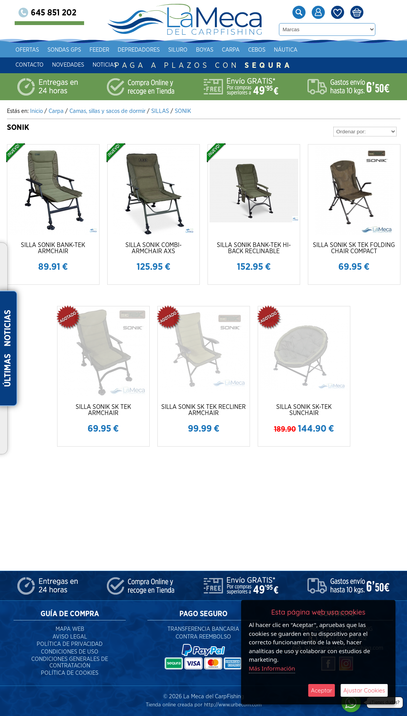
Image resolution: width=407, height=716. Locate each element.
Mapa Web (70, 629)
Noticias (116, 65)
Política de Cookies (69, 673)
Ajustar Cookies (364, 690)
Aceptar (321, 690)
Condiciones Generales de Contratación (69, 662)
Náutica (297, 50)
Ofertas (39, 50)
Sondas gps (76, 50)
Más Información (272, 668)
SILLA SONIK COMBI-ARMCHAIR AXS (153, 248)
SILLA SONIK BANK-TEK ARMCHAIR (53, 248)
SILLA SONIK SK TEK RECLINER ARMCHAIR (203, 410)
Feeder (111, 50)
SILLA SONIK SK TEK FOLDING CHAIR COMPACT (354, 248)
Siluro (189, 50)
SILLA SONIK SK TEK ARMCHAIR (103, 410)
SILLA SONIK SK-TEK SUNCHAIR (304, 410)
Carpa (242, 50)
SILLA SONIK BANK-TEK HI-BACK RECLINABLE (254, 248)
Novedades (80, 65)
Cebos (268, 50)
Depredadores (150, 50)
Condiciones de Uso (69, 652)
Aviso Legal (69, 637)
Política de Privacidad (70, 644)
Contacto (41, 65)
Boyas (216, 50)
